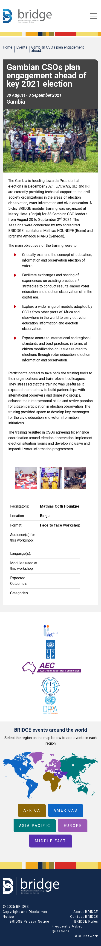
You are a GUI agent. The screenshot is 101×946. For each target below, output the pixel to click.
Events (21, 47)
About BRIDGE (85, 912)
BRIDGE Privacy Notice (29, 921)
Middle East (50, 841)
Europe (73, 825)
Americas (66, 810)
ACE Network (86, 936)
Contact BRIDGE (84, 916)
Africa (31, 810)
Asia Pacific (34, 825)
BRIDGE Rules (86, 921)
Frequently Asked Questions (67, 928)
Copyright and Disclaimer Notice (25, 914)
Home (7, 47)
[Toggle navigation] (93, 16)
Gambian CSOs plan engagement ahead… (57, 49)
